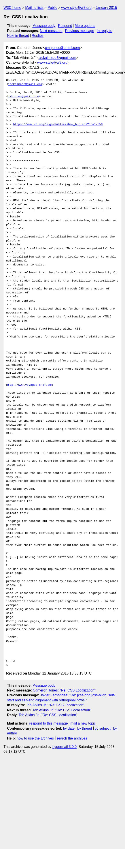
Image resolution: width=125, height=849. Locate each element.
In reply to (104, 31)
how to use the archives (35, 738)
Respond (65, 26)
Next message (51, 31)
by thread (84, 728)
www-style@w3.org (76, 7)
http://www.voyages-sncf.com (29, 385)
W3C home (12, 7)
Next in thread (18, 35)
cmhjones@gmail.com (62, 48)
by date (68, 728)
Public (52, 7)
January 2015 (106, 7)
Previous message (79, 31)
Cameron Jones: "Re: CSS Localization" (64, 690)
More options (85, 26)
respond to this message (48, 723)
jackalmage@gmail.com (57, 57)
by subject (102, 728)
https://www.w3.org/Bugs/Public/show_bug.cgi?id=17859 (58, 124)
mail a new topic (83, 723)
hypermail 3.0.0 (64, 747)
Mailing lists (34, 7)
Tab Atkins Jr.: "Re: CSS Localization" (55, 705)
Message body (43, 26)
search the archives (72, 738)
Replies (37, 35)
